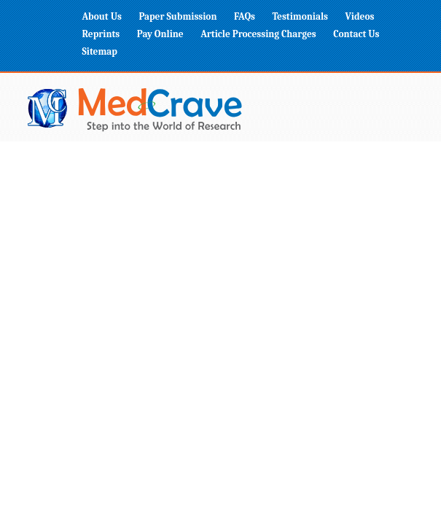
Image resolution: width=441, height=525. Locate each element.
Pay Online (160, 33)
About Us (102, 16)
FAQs (244, 16)
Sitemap (99, 51)
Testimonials (300, 16)
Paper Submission (177, 16)
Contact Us (356, 33)
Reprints (101, 33)
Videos (360, 16)
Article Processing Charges (258, 33)
